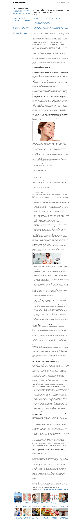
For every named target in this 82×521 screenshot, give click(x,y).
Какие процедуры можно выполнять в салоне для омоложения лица (47, 18)
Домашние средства (47, 489)
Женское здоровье (20, 2)
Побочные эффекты (57, 490)
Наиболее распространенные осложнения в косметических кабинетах (48, 27)
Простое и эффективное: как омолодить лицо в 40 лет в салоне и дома (48, 15)
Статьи (67, 2)
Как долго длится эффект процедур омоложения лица (44, 26)
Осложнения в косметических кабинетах (45, 490)
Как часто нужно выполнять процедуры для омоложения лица (46, 24)
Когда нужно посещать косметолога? (42, 22)
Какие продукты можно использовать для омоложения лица (45, 20)
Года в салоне (39, 489)
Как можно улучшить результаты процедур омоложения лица (46, 29)
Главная (58, 2)
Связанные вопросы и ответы (39, 17)
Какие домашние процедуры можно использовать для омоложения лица (48, 19)
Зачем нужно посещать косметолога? (42, 23)
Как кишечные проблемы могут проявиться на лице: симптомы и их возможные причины (21, 28)
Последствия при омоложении (57, 489)
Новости (63, 2)
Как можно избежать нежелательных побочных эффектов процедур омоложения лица (51, 28)
